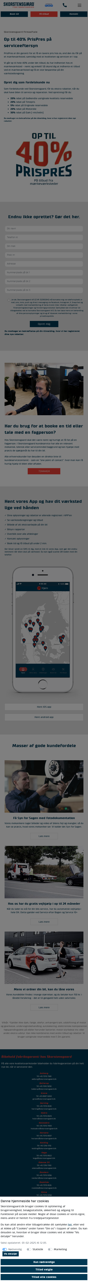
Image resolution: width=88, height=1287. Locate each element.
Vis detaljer (10, 1253)
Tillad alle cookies (44, 1277)
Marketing (60, 1249)
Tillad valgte (44, 1269)
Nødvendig (15, 1249)
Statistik (38, 1249)
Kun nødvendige (44, 1262)
